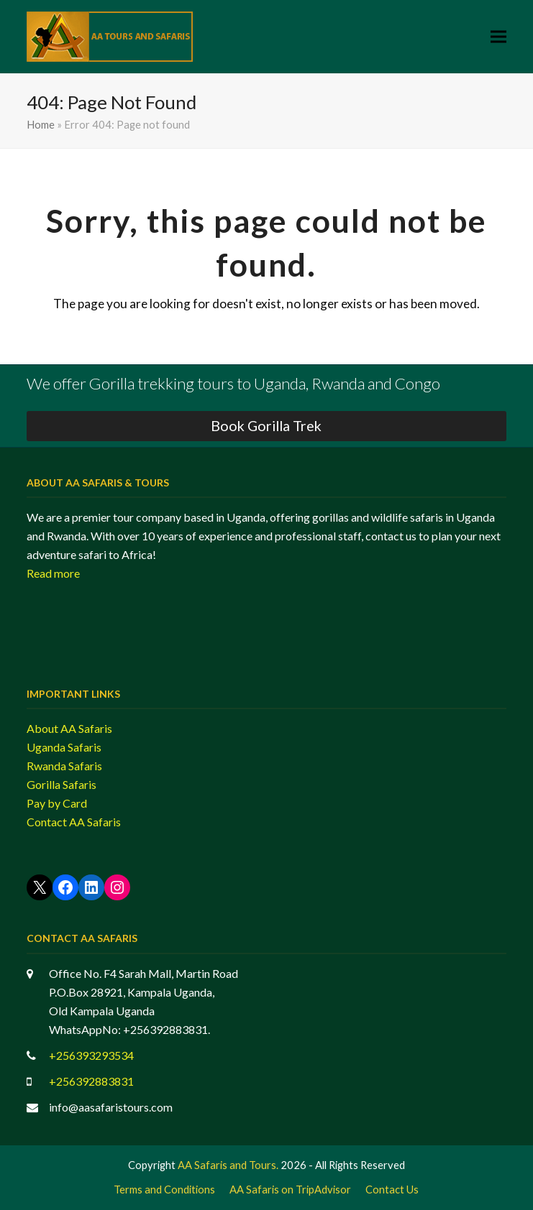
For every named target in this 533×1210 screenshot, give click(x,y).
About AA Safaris (69, 728)
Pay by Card (57, 803)
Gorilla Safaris (61, 784)
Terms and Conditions (164, 1189)
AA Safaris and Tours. (228, 1164)
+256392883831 (91, 1081)
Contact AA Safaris (74, 821)
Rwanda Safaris (64, 765)
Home (41, 124)
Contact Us (392, 1189)
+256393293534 (91, 1055)
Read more (53, 573)
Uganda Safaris (64, 747)
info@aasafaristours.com (111, 1107)
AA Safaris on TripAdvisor (290, 1189)
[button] (498, 37)
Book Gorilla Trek (266, 425)
